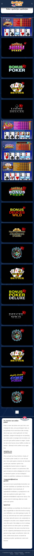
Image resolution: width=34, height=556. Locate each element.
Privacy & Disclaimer (18, 552)
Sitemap (22, 553)
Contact (16, 553)
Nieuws (11, 553)
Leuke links (27, 552)
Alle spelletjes (12, 15)
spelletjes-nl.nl (4, 15)
